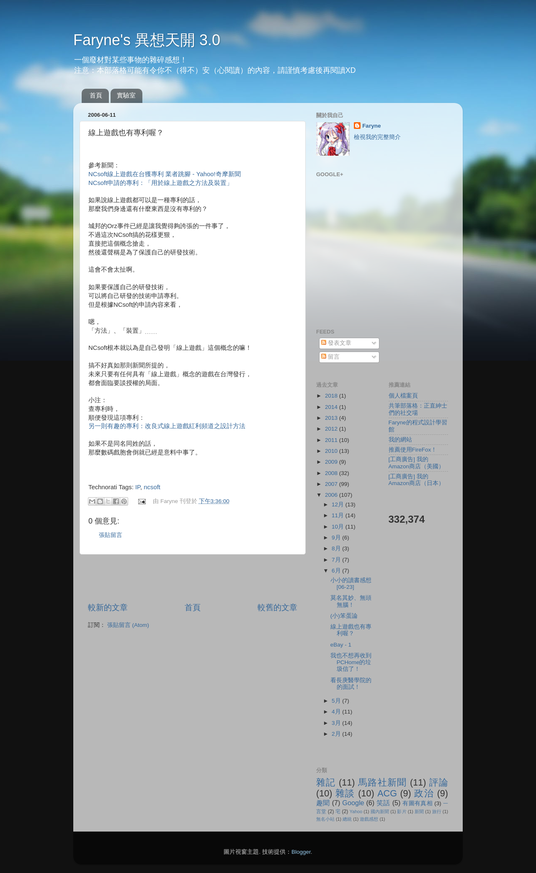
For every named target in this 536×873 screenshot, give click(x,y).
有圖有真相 (417, 803)
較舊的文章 (277, 607)
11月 (338, 515)
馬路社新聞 (382, 782)
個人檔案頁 (403, 396)
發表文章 (336, 343)
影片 (401, 811)
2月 (337, 734)
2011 (332, 440)
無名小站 (325, 819)
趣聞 (323, 802)
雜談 (345, 793)
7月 (337, 560)
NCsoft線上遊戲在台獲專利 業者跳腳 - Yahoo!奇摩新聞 (164, 174)
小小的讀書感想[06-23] (350, 583)
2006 (332, 495)
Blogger (301, 852)
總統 (347, 819)
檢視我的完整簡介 (377, 137)
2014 (332, 407)
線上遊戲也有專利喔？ (350, 630)
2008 (332, 473)
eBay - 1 (340, 645)
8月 (337, 548)
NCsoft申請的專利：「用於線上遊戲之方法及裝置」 (160, 183)
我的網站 (400, 439)
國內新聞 (380, 811)
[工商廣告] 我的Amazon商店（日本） (417, 479)
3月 (337, 723)
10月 (338, 527)
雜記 (326, 782)
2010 (332, 451)
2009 (332, 462)
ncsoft (152, 487)
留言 (330, 357)
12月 (338, 504)
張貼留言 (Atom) (128, 625)
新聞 (419, 811)
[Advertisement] (193, 578)
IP (137, 487)
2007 (332, 484)
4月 (337, 712)
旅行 (436, 811)
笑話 (383, 802)
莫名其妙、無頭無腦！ (350, 601)
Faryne (371, 126)
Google (353, 802)
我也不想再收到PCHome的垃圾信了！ (350, 662)
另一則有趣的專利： (166, 426)
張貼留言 (110, 535)
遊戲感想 (369, 819)
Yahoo (356, 811)
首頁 (96, 95)
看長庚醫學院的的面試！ (350, 683)
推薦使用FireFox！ (413, 450)
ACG (387, 793)
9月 (337, 537)
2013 (332, 418)
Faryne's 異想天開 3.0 (146, 40)
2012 (332, 429)
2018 (332, 396)
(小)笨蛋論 (344, 616)
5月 (337, 701)
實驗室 (126, 95)
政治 (424, 793)
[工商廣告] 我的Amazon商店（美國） (417, 462)
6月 (337, 570)
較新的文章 (108, 607)
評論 (438, 782)
